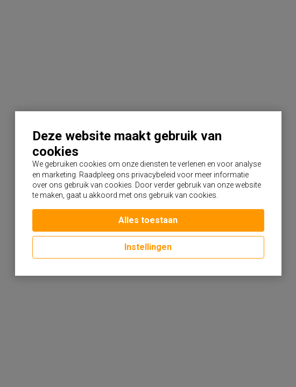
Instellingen (148, 247)
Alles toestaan (148, 220)
